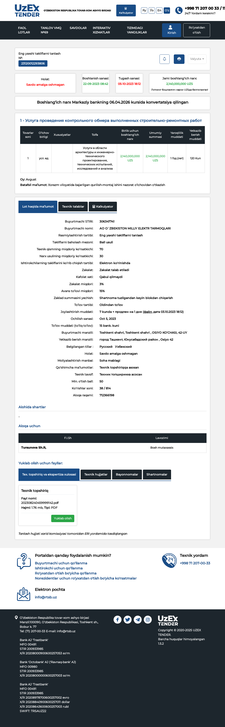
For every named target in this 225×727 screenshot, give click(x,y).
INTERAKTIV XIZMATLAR (101, 30)
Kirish (171, 30)
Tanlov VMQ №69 (51, 30)
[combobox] (193, 58)
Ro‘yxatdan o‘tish (197, 30)
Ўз (151, 10)
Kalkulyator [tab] (103, 206)
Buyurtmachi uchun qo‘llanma (61, 563)
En (159, 10)
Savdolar (78, 28)
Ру (144, 10)
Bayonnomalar (127, 474)
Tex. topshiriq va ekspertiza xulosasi (49, 474)
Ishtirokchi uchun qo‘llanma (59, 568)
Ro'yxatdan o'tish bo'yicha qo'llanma (66, 573)
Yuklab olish (63, 518)
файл (148, 312)
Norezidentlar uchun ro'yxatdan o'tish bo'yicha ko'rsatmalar (86, 578)
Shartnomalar (157, 474)
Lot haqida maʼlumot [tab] (38, 206)
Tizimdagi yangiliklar (137, 30)
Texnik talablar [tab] (73, 206)
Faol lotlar (24, 30)
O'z (167, 10)
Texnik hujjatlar (95, 474)
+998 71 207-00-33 (195, 563)
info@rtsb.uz (46, 597)
